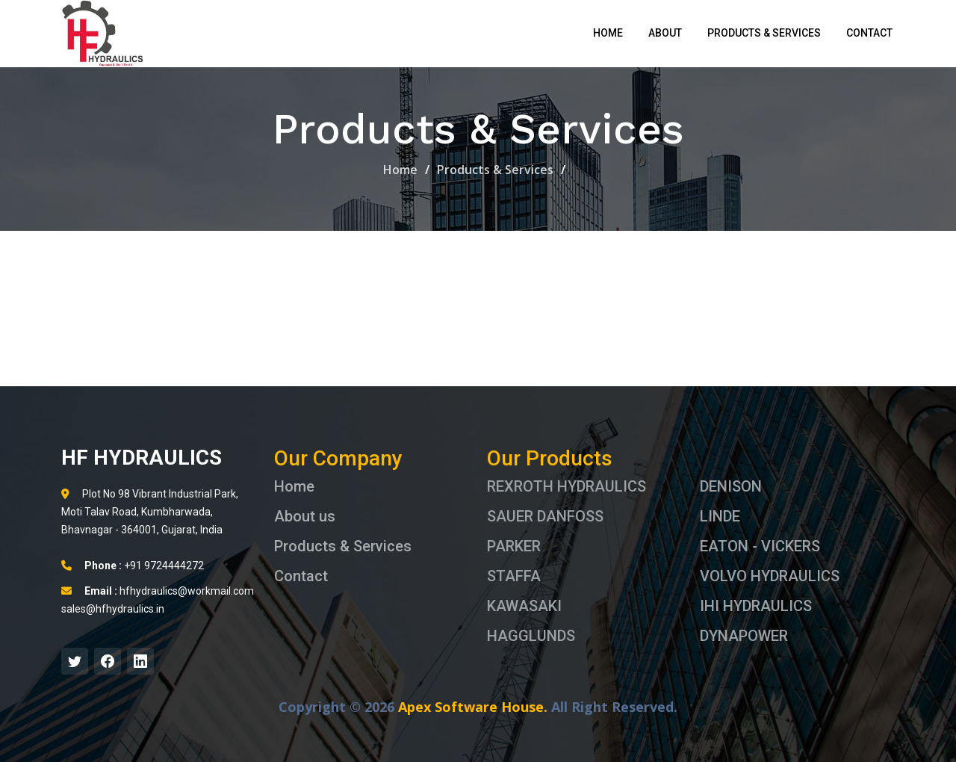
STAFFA (514, 576)
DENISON (731, 486)
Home (608, 33)
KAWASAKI (524, 605)
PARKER (514, 546)
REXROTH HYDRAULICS (566, 486)
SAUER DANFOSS (545, 516)
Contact (869, 33)
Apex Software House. (472, 707)
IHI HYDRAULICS (756, 605)
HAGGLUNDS (531, 635)
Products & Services (764, 33)
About (665, 33)
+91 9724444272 (132, 566)
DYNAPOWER (744, 635)
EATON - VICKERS (760, 546)
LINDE (720, 516)
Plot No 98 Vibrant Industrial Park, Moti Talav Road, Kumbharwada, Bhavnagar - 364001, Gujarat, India (149, 512)
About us (304, 516)
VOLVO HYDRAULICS (769, 576)
